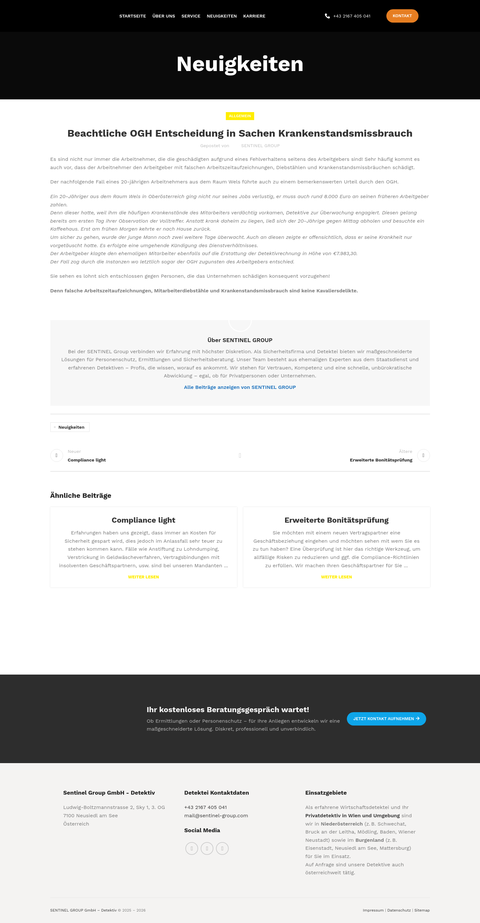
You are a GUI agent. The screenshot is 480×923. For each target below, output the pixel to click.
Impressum (373, 910)
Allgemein (240, 116)
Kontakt (402, 15)
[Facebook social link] (191, 848)
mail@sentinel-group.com (216, 815)
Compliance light (144, 520)
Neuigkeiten (72, 427)
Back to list (240, 455)
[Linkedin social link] (222, 848)
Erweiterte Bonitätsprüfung (336, 520)
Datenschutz (399, 910)
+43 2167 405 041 (205, 807)
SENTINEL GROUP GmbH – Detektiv (83, 910)
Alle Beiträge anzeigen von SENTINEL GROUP (240, 387)
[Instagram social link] (207, 848)
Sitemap (422, 910)
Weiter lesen (143, 577)
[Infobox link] (347, 15)
